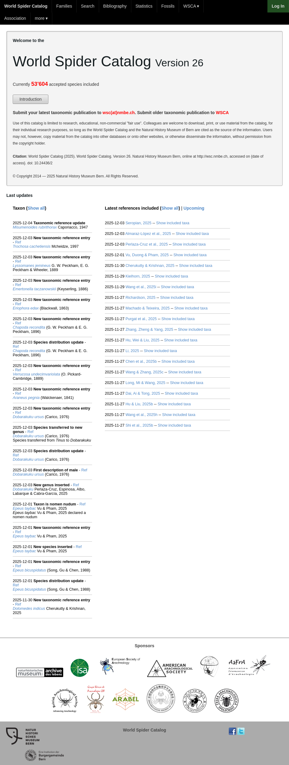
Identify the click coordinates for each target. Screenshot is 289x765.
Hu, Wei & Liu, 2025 (143, 340)
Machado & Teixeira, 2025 (148, 308)
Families (64, 6)
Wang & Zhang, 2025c (144, 372)
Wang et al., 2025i (141, 287)
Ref (18, 242)
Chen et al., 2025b (141, 361)
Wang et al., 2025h (141, 415)
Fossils (168, 6)
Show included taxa (172, 223)
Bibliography (115, 6)
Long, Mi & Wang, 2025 (145, 383)
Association (15, 18)
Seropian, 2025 (138, 223)
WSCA (222, 112)
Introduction (30, 99)
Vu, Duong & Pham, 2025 (147, 255)
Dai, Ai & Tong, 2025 (143, 393)
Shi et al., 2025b (139, 425)
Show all (36, 208)
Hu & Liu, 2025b (139, 404)
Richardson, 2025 (141, 297)
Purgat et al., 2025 (141, 319)
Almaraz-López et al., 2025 (148, 234)
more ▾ (41, 18)
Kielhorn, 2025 (138, 276)
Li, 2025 (132, 351)
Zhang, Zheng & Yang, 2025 (149, 329)
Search (87, 6)
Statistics (144, 6)
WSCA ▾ (191, 6)
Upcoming (194, 208)
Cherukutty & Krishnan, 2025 (150, 266)
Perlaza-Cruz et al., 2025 (147, 244)
